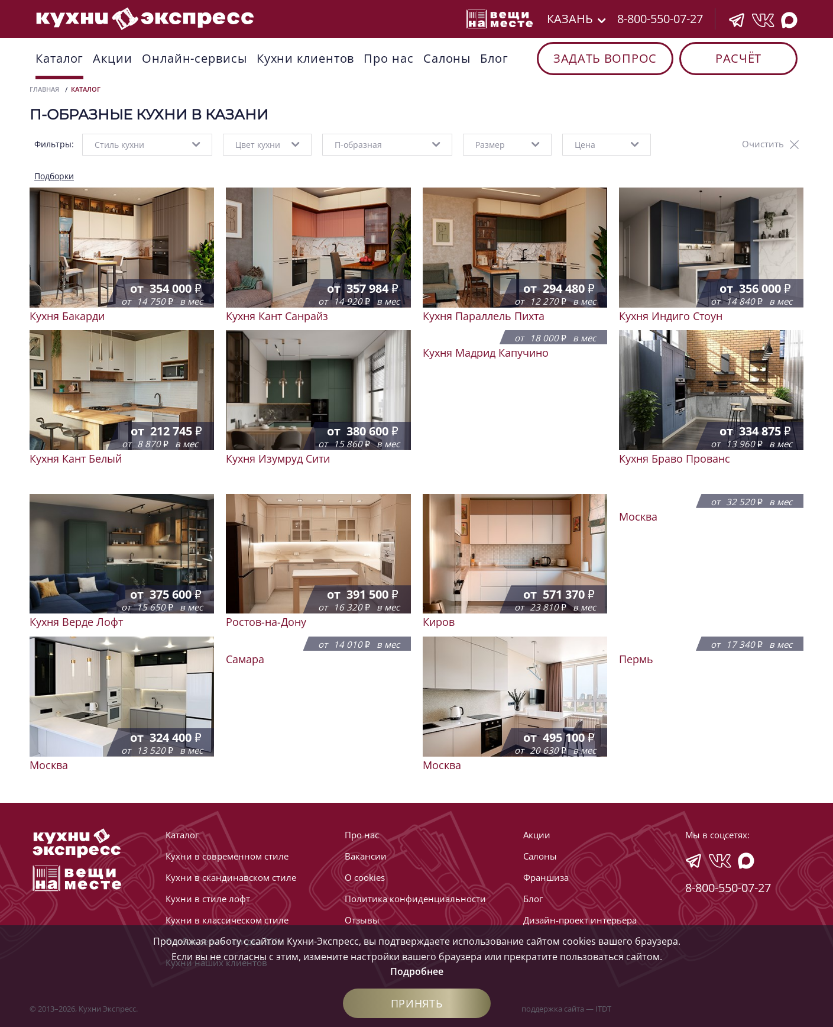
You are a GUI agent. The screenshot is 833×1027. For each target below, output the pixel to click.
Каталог (59, 58)
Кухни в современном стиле (227, 856)
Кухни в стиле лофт (208, 899)
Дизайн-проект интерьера (580, 920)
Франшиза (546, 877)
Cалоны (447, 58)
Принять (417, 1003)
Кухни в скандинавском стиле (231, 877)
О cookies (365, 877)
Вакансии (366, 856)
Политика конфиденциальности (415, 899)
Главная (44, 89)
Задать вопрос (605, 58)
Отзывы (362, 920)
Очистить (763, 144)
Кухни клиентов (306, 58)
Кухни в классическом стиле (227, 920)
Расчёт (738, 58)
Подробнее (416, 971)
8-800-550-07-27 (660, 19)
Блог (494, 58)
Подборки (54, 176)
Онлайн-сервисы (194, 58)
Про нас (388, 58)
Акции (112, 58)
